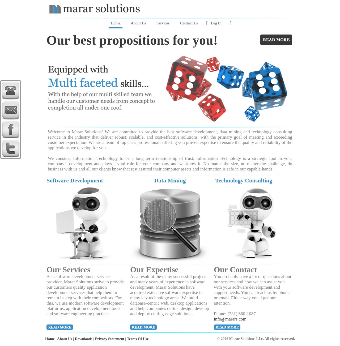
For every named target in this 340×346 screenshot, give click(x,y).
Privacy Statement (109, 339)
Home (115, 23)
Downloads (83, 339)
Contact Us (189, 23)
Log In (216, 23)
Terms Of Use (138, 339)
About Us (138, 23)
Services (162, 23)
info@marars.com (230, 319)
